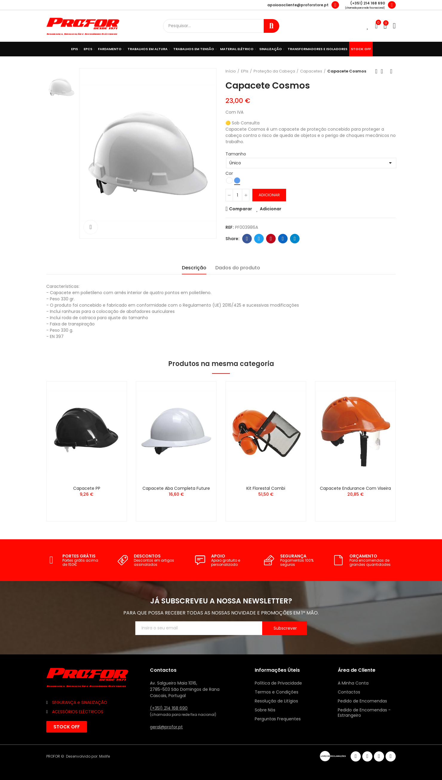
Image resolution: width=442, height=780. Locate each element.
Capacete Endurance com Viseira (355, 488)
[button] (66, 727)
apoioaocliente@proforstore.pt (298, 4)
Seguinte (391, 71)
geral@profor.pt (166, 727)
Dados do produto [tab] (237, 267)
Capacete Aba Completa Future (176, 488)
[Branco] (229, 180)
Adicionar (269, 195)
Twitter (259, 238)
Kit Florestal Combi (265, 488)
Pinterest (271, 238)
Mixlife (104, 756)
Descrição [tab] (194, 267)
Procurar (271, 26)
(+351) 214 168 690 (367, 3)
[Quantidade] (237, 195)
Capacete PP (86, 488)
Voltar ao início (384, 71)
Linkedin (283, 238)
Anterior (376, 71)
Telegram (295, 238)
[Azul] (237, 180)
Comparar (240, 209)
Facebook (247, 238)
